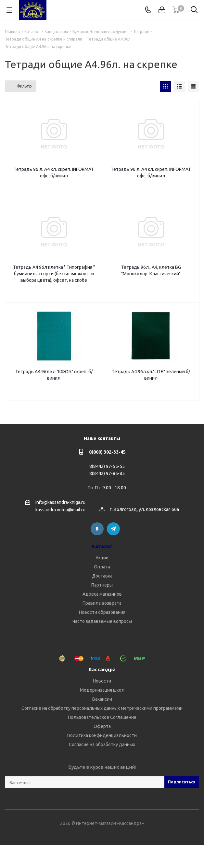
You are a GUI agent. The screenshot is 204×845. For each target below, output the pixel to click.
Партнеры (102, 585)
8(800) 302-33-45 (107, 452)
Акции (102, 557)
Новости (102, 681)
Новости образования (102, 612)
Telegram (113, 528)
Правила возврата (102, 603)
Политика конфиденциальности (102, 735)
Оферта (102, 726)
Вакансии (102, 699)
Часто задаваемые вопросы (102, 621)
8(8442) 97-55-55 (107, 466)
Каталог (102, 546)
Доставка (102, 575)
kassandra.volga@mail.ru (60, 510)
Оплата (102, 566)
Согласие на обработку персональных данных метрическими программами (102, 708)
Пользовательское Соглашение (102, 717)
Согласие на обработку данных (102, 744)
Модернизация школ (102, 690)
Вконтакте (97, 528)
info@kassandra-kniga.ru (60, 502)
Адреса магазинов (102, 594)
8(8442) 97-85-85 (107, 473)
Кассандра (102, 669)
